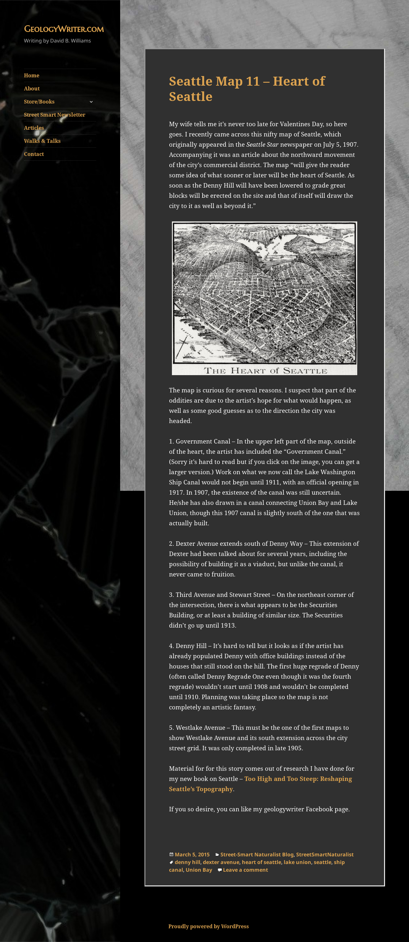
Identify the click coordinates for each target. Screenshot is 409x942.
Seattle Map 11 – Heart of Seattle (247, 88)
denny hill (187, 862)
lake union (297, 862)
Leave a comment (245, 869)
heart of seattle (261, 862)
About (32, 88)
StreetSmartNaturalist (325, 854)
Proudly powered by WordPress (208, 926)
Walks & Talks (42, 140)
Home (31, 75)
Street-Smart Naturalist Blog (257, 854)
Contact (34, 154)
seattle (322, 862)
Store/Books (39, 101)
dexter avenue (221, 862)
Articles (34, 127)
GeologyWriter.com (64, 29)
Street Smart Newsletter (54, 114)
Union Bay (199, 869)
